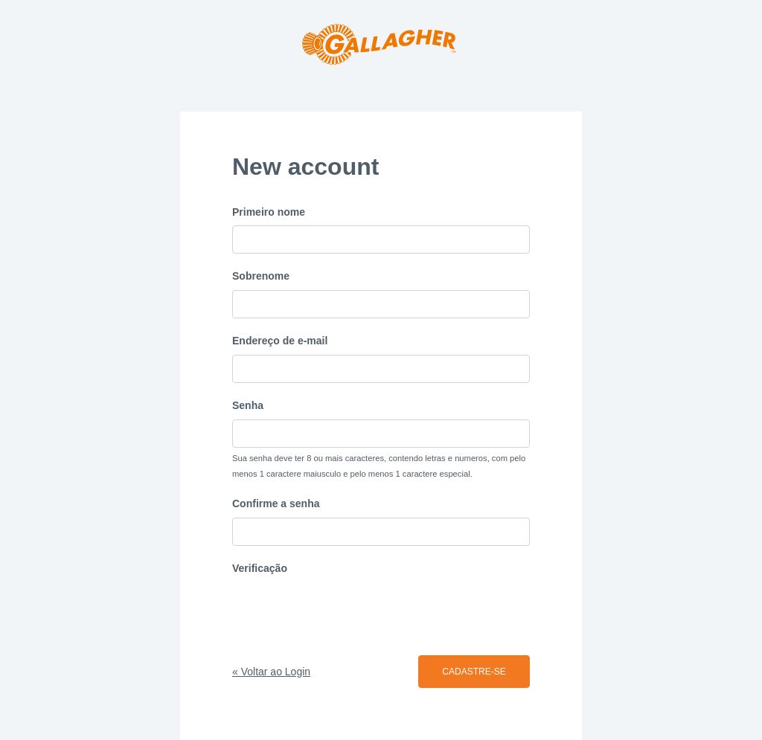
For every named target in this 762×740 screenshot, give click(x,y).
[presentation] (345, 611)
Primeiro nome (268, 212)
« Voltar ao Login (271, 672)
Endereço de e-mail (279, 341)
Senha (247, 405)
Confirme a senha (275, 503)
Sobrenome (260, 276)
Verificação (259, 568)
